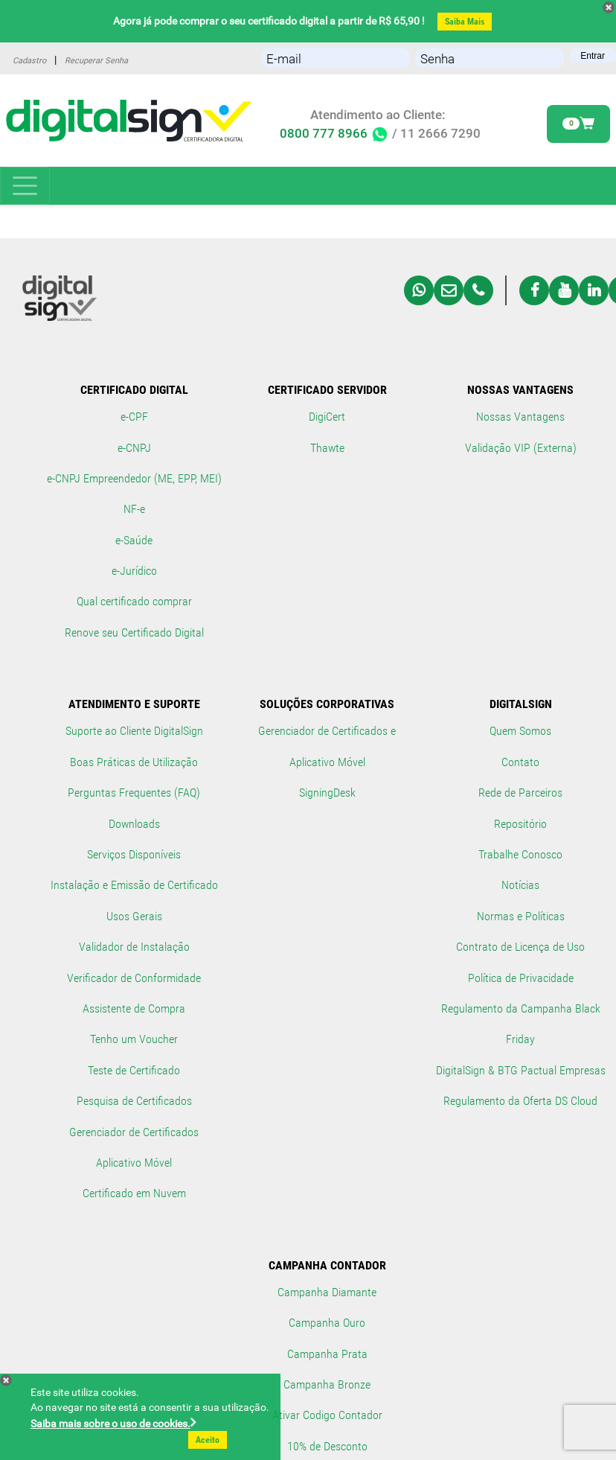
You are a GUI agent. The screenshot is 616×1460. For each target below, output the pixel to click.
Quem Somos (520, 731)
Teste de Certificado (134, 1070)
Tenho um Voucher (134, 1039)
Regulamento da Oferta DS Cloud (520, 1101)
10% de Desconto (327, 1446)
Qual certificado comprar (134, 601)
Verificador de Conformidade (134, 978)
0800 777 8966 (334, 134)
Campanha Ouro (327, 1323)
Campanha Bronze (326, 1384)
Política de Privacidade (521, 978)
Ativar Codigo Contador (327, 1415)
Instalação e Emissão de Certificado (134, 885)
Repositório (520, 824)
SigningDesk (327, 792)
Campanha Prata (327, 1354)
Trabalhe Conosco (520, 854)
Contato (520, 762)
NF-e (134, 509)
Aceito (207, 1440)
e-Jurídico (134, 571)
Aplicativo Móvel (134, 1162)
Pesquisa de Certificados (134, 1101)
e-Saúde (134, 540)
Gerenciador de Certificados (134, 1132)
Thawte (327, 448)
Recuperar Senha (96, 61)
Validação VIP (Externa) (521, 448)
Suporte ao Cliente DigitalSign (134, 731)
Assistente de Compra (134, 1008)
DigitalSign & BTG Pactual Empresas (521, 1070)
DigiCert (327, 416)
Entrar (592, 56)
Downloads (134, 824)
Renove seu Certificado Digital (134, 632)
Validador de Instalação (134, 947)
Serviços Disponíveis (134, 854)
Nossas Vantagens (520, 416)
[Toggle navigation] (25, 186)
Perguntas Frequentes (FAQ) (134, 792)
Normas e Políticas (521, 916)
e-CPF (134, 416)
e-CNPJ (134, 448)
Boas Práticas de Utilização (134, 762)
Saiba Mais (464, 21)
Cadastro (29, 61)
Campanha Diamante (326, 1292)
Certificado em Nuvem (134, 1193)
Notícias (520, 885)
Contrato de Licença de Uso (520, 947)
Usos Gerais (134, 916)
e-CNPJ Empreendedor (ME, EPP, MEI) (134, 478)
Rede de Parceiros (520, 792)
